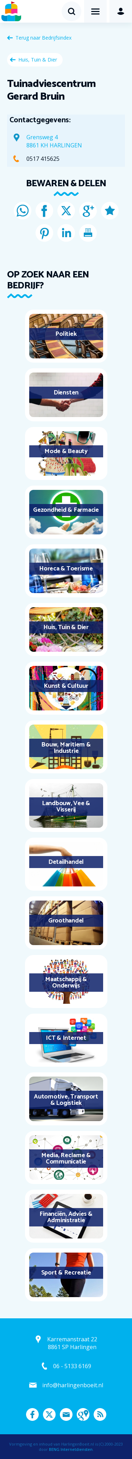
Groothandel (66, 920)
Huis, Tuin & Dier (37, 59)
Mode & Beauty (66, 451)
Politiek (65, 334)
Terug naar (43, 37)
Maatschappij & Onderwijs (66, 982)
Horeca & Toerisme (66, 568)
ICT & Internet (66, 1038)
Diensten (66, 392)
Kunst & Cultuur (66, 686)
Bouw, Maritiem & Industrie (65, 747)
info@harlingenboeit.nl (72, 1385)
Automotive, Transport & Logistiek (66, 1099)
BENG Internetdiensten (71, 1449)
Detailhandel (66, 862)
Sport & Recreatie (66, 1272)
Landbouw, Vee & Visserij (66, 806)
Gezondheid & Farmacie (66, 510)
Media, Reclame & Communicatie (66, 1158)
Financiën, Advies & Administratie (65, 1217)
